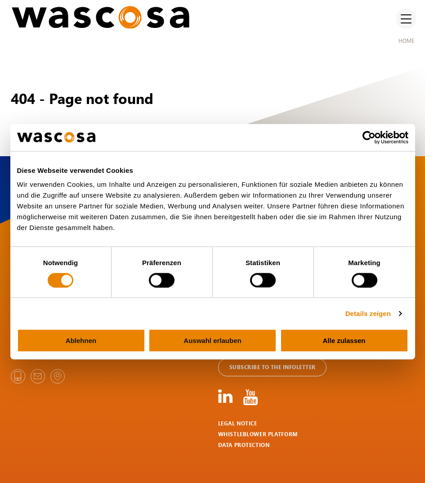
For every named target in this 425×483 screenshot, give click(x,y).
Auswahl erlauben (212, 340)
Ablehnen (81, 340)
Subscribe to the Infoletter (272, 367)
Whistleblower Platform (258, 434)
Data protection (244, 445)
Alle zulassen (343, 340)
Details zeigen (368, 313)
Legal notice (237, 423)
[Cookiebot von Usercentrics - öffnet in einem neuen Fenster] (369, 137)
